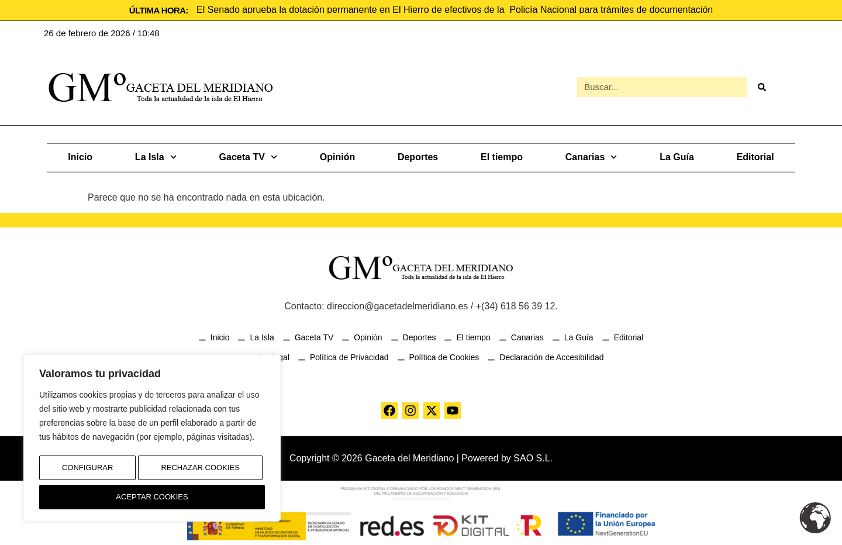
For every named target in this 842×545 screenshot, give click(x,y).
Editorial (755, 156)
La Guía (677, 156)
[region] (152, 441)
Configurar (85, 472)
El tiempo (502, 156)
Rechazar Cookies (199, 472)
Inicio (80, 156)
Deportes (418, 156)
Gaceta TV (248, 156)
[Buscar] (761, 86)
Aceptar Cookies (152, 497)
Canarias (591, 156)
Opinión (337, 156)
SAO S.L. (533, 457)
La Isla (156, 156)
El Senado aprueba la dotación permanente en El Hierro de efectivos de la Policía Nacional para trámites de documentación (454, 10)
